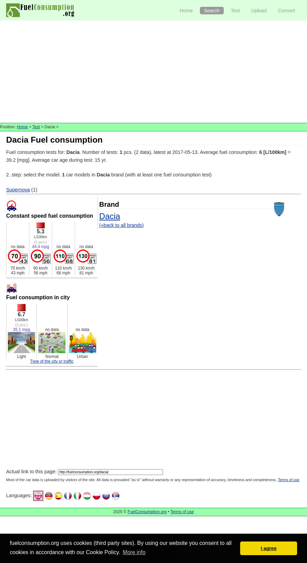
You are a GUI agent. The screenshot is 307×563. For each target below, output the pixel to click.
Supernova (18, 189)
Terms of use (288, 480)
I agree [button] (268, 548)
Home (186, 10)
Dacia (109, 216)
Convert (286, 10)
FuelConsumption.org (147, 511)
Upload (259, 10)
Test (235, 10)
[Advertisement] (153, 71)
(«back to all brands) (121, 225)
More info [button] (134, 552)
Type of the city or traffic (51, 361)
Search (212, 10)
